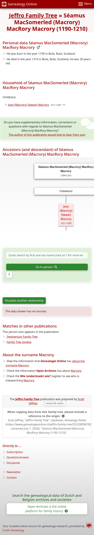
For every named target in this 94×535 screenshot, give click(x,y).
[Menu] (85, 4)
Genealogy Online (19, 4)
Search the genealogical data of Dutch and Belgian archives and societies (47, 498)
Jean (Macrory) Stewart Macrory (28, 105)
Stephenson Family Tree (22, 337)
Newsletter (14, 472)
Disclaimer (13, 463)
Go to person (46, 267)
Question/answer (18, 457)
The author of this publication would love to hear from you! (47, 135)
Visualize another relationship (24, 300)
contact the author (54, 403)
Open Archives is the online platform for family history (46, 508)
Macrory (76, 371)
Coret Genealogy (13, 530)
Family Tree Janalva (19, 342)
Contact (12, 477)
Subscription (15, 452)
